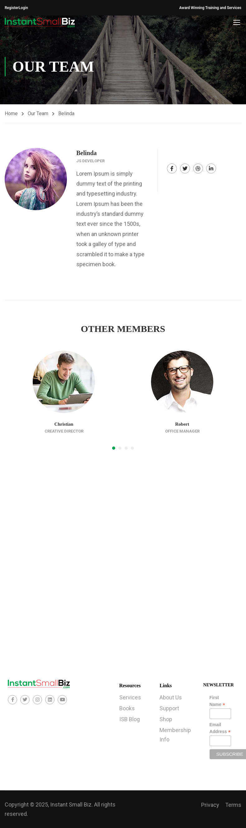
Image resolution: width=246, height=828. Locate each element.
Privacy (210, 805)
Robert (182, 424)
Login (23, 8)
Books (127, 708)
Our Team (38, 113)
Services (130, 697)
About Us (170, 697)
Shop (165, 719)
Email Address (220, 728)
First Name (217, 701)
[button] (113, 448)
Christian (63, 424)
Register (12, 8)
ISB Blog (129, 719)
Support (169, 708)
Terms (233, 805)
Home (11, 113)
